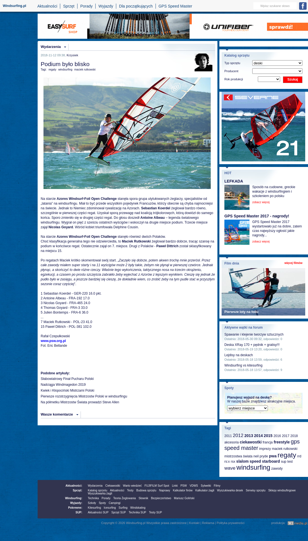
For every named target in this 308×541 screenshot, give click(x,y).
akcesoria (231, 442)
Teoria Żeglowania (124, 498)
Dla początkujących (136, 6)
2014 (258, 435)
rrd (299, 456)
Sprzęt (68, 6)
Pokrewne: (75, 507)
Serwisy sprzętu (256, 490)
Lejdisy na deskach (238, 355)
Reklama (208, 523)
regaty (52, 69)
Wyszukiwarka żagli (100, 493)
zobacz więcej (261, 202)
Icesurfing (110, 507)
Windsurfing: (73, 498)
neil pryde (260, 456)
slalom (242, 461)
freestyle (282, 442)
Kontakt (194, 523)
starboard (271, 461)
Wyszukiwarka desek (230, 490)
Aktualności (47, 6)
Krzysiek (72, 55)
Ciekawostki (112, 485)
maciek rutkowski (85, 69)
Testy (130, 490)
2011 (228, 436)
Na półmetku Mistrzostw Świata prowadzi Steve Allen (80, 402)
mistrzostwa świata (238, 456)
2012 (238, 435)
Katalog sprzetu (97, 490)
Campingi (114, 502)
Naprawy (164, 490)
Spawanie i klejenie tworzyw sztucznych (253, 334)
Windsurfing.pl (14, 6)
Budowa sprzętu (146, 490)
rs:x (227, 462)
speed (255, 461)
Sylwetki (206, 485)
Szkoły (92, 502)
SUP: (79, 512)
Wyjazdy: (76, 502)
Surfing (123, 507)
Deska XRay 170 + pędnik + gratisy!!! (252, 345)
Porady (86, 6)
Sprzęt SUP (118, 512)
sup (283, 462)
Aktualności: (74, 485)
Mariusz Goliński (184, 498)
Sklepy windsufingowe (281, 490)
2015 (268, 435)
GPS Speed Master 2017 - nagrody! (256, 216)
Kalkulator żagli (204, 490)
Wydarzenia (51, 47)
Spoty (102, 502)
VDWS (194, 485)
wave (230, 468)
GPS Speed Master (175, 6)
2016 (277, 436)
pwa (273, 456)
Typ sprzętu (232, 63)
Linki (175, 485)
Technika (93, 498)
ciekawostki (251, 442)
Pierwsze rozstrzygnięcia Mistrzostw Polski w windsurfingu (84, 396)
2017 (285, 436)
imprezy (265, 449)
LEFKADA (233, 181)
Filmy (217, 485)
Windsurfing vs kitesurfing (243, 365)
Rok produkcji (233, 79)
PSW (183, 485)
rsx (233, 462)
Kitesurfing (94, 507)
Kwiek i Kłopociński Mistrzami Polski (67, 390)
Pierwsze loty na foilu (241, 312)
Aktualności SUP (98, 512)
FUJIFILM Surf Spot (157, 485)
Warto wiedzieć (132, 485)
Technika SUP (137, 512)
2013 (248, 435)
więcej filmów (293, 263)
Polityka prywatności (230, 523)
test (290, 462)
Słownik (143, 498)
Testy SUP (155, 512)
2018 (294, 436)
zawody (277, 468)
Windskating (137, 507)
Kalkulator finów (183, 490)
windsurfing (65, 69)
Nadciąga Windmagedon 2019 (63, 385)
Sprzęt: (77, 490)
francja (268, 442)
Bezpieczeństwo (161, 498)
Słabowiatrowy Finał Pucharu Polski (67, 379)
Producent (231, 71)
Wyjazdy (105, 6)
